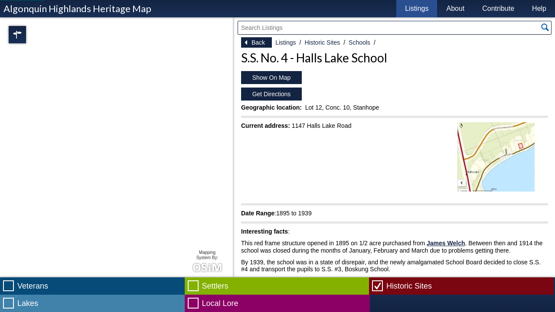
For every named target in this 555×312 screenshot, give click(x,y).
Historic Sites (322, 42)
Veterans (32, 286)
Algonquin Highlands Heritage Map (77, 8)
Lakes (27, 303)
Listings (416, 8)
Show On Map (271, 77)
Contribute (498, 8)
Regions (29, 34)
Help (539, 8)
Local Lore (220, 303)
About (455, 8)
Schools (359, 42)
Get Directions (271, 94)
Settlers (215, 286)
